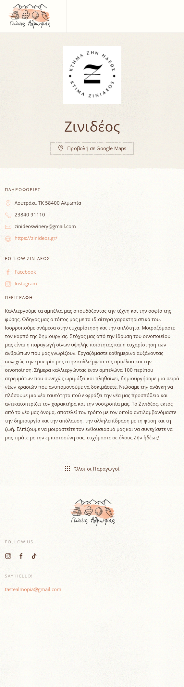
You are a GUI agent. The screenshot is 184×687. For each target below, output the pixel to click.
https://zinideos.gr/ (36, 238)
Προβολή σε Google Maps (91, 148)
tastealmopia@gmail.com (33, 589)
